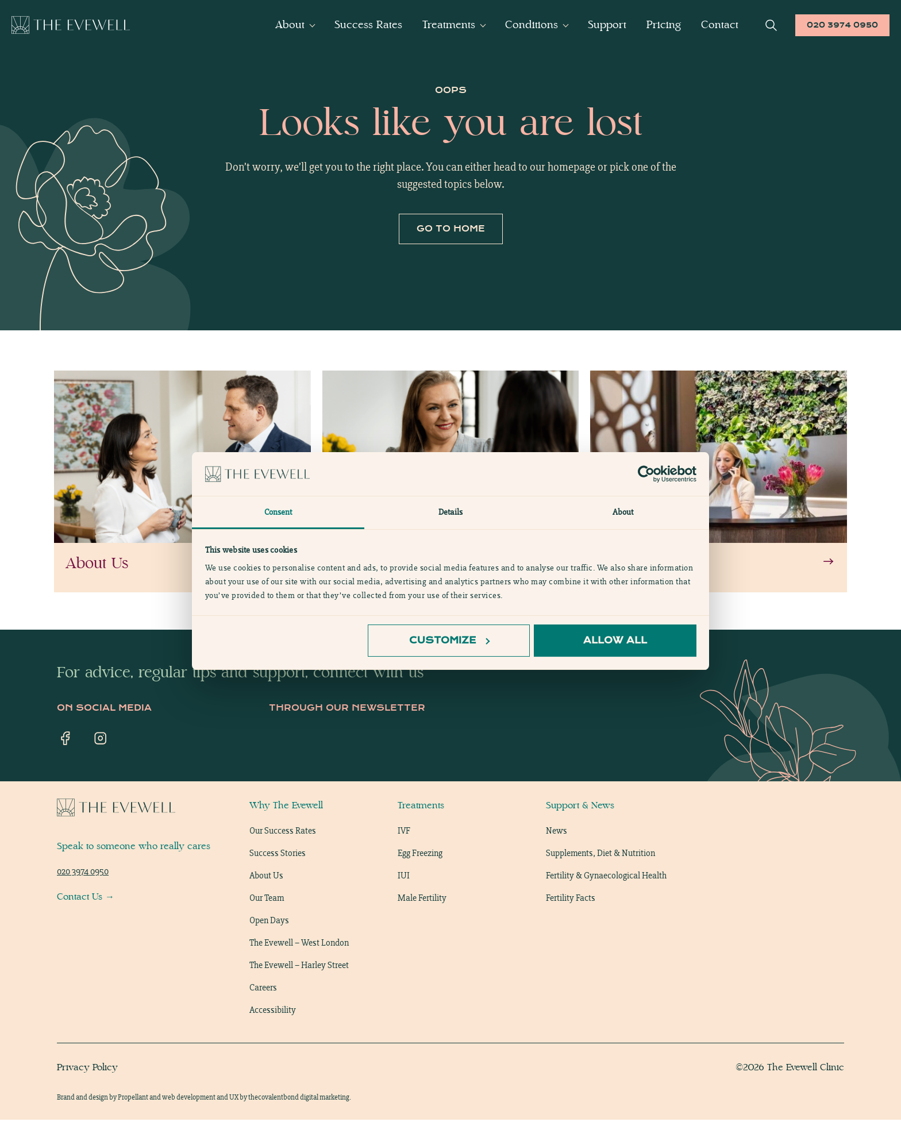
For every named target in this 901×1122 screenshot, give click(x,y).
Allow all (615, 640)
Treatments (448, 25)
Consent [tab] (278, 512)
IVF (404, 832)
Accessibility (272, 1012)
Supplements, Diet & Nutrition (600, 855)
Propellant (133, 1099)
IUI (404, 877)
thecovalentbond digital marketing (298, 1099)
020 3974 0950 (842, 25)
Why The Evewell (286, 807)
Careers (263, 989)
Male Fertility (422, 899)
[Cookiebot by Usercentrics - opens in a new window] (646, 474)
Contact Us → (85, 899)
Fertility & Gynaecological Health (606, 877)
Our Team (266, 899)
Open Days (269, 922)
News (556, 832)
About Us (266, 877)
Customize (449, 640)
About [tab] (623, 512)
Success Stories (277, 855)
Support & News (580, 807)
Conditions (531, 25)
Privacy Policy (87, 1069)
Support (607, 25)
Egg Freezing (420, 855)
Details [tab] (450, 512)
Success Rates (368, 25)
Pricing (663, 25)
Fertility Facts (570, 899)
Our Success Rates (282, 832)
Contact (719, 25)
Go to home (451, 230)
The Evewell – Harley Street (299, 967)
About (290, 25)
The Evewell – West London (299, 944)
